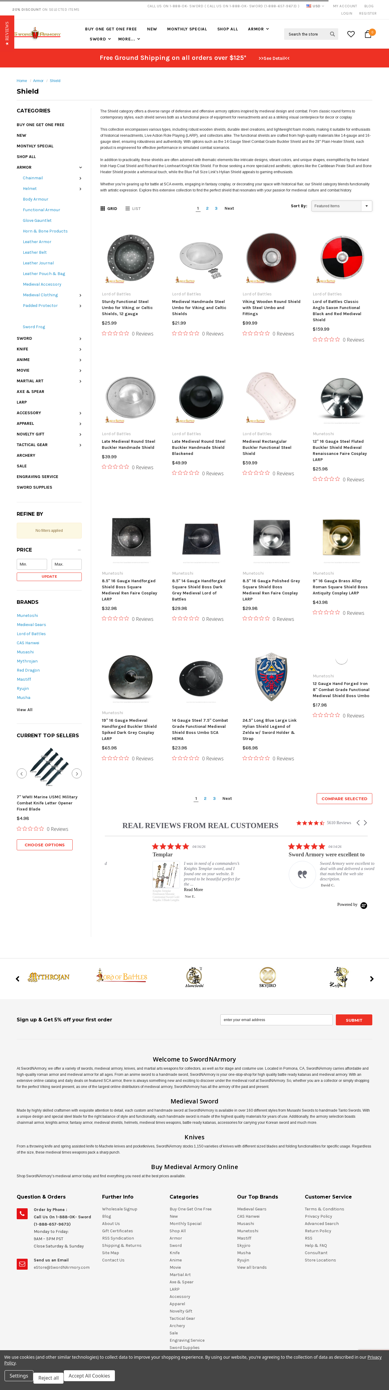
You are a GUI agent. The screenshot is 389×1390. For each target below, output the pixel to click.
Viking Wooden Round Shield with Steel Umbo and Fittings (272, 307)
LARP (22, 402)
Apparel (25, 423)
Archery (26, 455)
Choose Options (45, 844)
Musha (23, 697)
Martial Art (30, 381)
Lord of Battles (31, 633)
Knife (22, 349)
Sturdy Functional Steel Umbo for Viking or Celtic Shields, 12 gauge (127, 307)
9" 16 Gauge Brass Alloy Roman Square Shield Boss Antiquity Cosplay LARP (340, 544)
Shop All (227, 29)
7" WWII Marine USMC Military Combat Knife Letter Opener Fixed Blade (47, 803)
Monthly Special (187, 29)
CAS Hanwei (28, 642)
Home (22, 81)
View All (25, 709)
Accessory (29, 412)
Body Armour (35, 199)
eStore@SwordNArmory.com (62, 1203)
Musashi (25, 652)
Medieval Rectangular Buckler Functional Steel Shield (267, 410)
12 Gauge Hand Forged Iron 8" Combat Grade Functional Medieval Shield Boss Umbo (341, 646)
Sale (22, 466)
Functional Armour (41, 209)
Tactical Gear (32, 444)
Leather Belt (35, 252)
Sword (98, 39)
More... (126, 39)
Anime (23, 359)
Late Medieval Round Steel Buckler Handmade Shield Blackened (198, 447)
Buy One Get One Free (111, 29)
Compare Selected (344, 719)
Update (49, 576)
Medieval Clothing (40, 295)
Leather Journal (38, 263)
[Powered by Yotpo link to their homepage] (352, 825)
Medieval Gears (31, 624)
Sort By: (299, 205)
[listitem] (150, 786)
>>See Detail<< (274, 58)
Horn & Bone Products (45, 231)
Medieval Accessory (42, 284)
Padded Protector (40, 305)
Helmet (30, 188)
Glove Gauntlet (37, 220)
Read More (281, 810)
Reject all (53, 1380)
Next (229, 208)
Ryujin (23, 688)
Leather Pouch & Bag (44, 273)
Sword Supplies (34, 487)
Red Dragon (28, 670)
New (152, 29)
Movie (23, 370)
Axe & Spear (30, 391)
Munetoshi (27, 615)
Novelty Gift (30, 434)
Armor (256, 29)
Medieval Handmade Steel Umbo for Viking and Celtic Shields (199, 307)
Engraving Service (37, 476)
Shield (55, 81)
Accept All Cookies (96, 1380)
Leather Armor (37, 241)
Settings (21, 1380)
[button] (49, 551)
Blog (369, 6)
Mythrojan (27, 661)
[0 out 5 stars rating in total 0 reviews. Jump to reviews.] (42, 828)
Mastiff (24, 679)
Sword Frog (34, 326)
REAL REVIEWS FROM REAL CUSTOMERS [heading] (200, 746)
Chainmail (33, 178)
